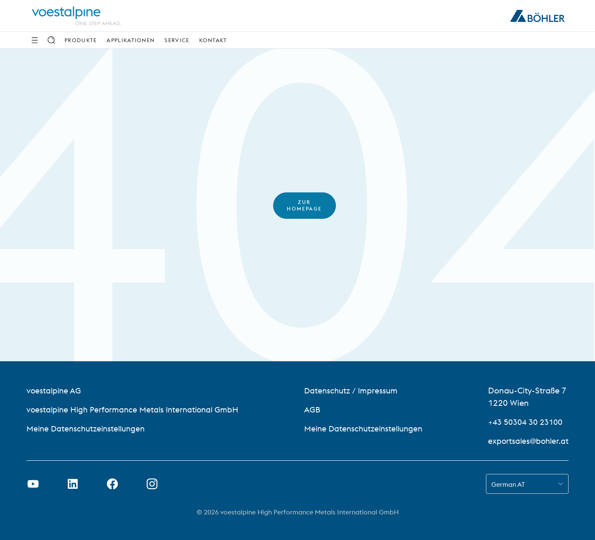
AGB (312, 409)
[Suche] (51, 40)
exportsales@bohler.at (527, 441)
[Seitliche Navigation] (34, 40)
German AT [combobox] (508, 484)
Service (176, 40)
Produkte (80, 40)
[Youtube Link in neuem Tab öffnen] (33, 483)
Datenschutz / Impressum (352, 390)
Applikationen (131, 40)
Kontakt (213, 40)
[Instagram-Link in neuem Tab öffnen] (152, 483)
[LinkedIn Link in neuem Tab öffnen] (72, 483)
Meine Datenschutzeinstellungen (88, 428)
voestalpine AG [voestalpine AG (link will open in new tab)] (54, 390)
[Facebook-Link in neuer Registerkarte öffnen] (112, 483)
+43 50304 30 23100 (526, 422)
